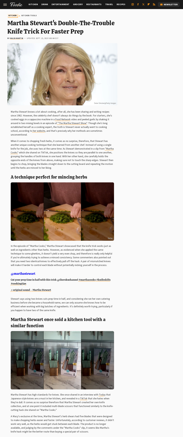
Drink (44, 4)
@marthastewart (23, 274)
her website (38, 131)
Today (102, 395)
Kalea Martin (16, 38)
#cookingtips (18, 283)
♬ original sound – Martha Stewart (31, 290)
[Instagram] (132, 6)
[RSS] (154, 6)
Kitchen (33, 4)
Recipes (121, 4)
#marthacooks (87, 279)
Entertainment (60, 4)
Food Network (63, 119)
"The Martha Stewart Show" (72, 123)
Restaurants (94, 4)
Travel (109, 4)
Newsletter (169, 4)
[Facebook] (138, 6)
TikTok (110, 238)
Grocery (78, 4)
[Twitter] (143, 6)
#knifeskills (103, 279)
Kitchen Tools (29, 15)
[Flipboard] (148, 6)
